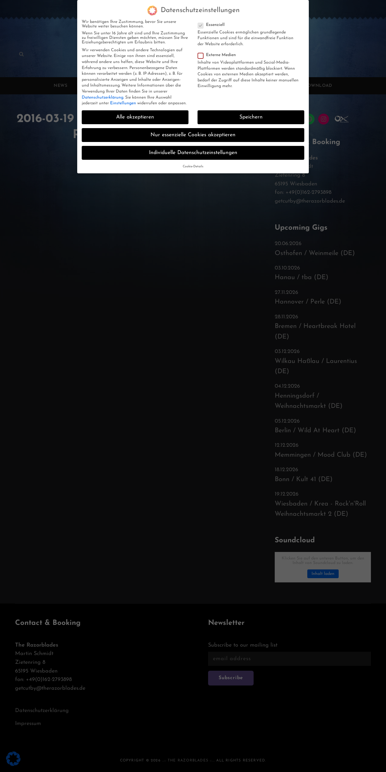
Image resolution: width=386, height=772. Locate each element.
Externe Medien (219, 51)
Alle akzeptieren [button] (135, 113)
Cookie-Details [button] (193, 163)
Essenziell (213, 21)
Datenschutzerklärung (102, 94)
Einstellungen (123, 99)
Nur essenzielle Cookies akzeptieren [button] (193, 131)
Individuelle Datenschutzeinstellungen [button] (193, 149)
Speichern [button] (251, 113)
